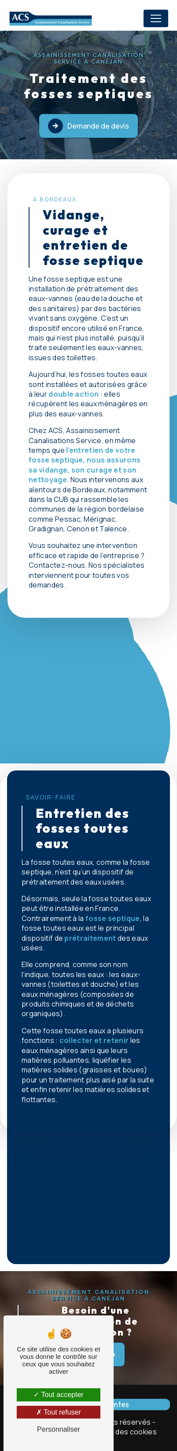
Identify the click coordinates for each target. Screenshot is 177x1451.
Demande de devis (88, 125)
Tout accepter (58, 1394)
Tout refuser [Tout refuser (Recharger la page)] (58, 1412)
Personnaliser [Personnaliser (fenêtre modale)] (58, 1429)
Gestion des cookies (122, 1432)
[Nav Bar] (156, 18)
